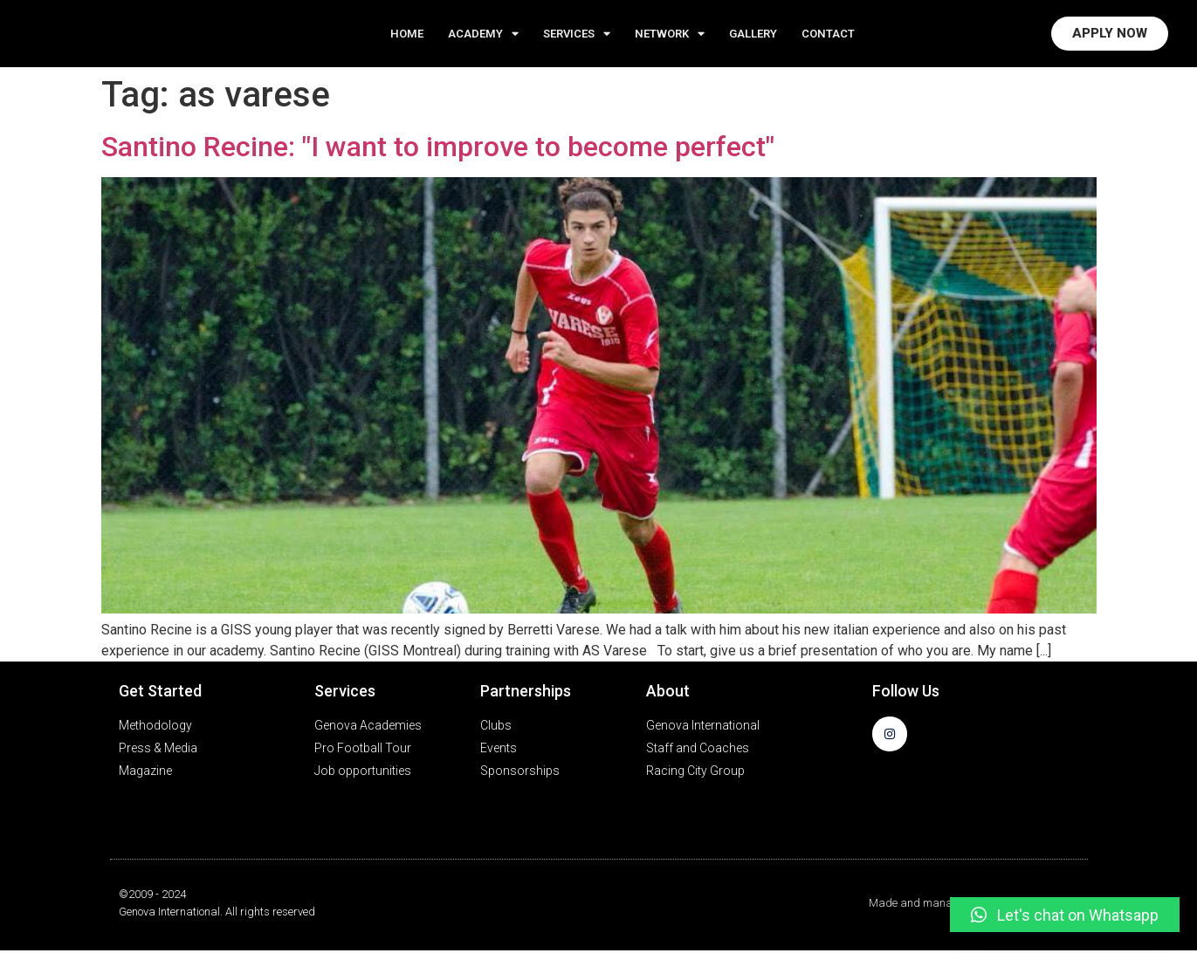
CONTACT (828, 34)
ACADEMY (483, 34)
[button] (1065, 914)
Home (406, 34)
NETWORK (670, 34)
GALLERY (753, 34)
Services (576, 34)
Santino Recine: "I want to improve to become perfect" (437, 148)
